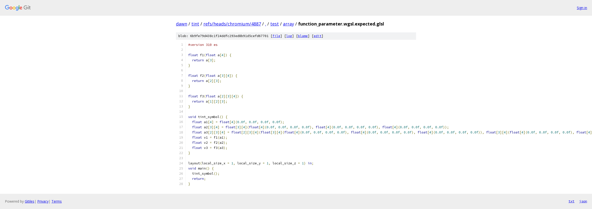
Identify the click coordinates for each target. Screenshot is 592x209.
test (274, 24)
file (276, 36)
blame (303, 36)
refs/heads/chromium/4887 (232, 24)
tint (195, 24)
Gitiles (29, 201)
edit (317, 36)
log (289, 36)
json (583, 201)
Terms (56, 201)
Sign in (582, 7)
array (288, 24)
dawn (181, 24)
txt (571, 201)
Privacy (43, 201)
